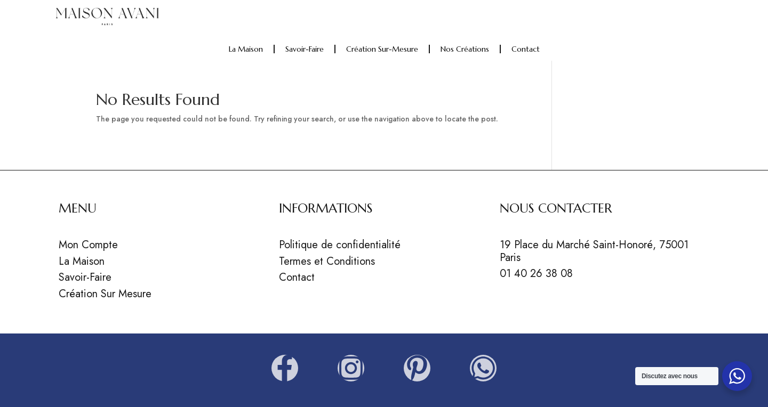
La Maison (246, 49)
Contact (525, 49)
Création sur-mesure (382, 49)
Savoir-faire (304, 49)
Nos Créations (465, 49)
